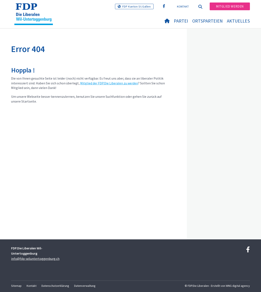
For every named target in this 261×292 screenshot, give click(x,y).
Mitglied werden (230, 6)
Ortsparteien (207, 21)
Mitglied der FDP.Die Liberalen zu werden (109, 83)
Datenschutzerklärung (55, 286)
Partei (181, 21)
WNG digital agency (238, 286)
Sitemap (16, 286)
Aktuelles (238, 21)
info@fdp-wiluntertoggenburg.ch (35, 258)
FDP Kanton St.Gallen (136, 6)
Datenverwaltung (85, 286)
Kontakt (183, 6)
